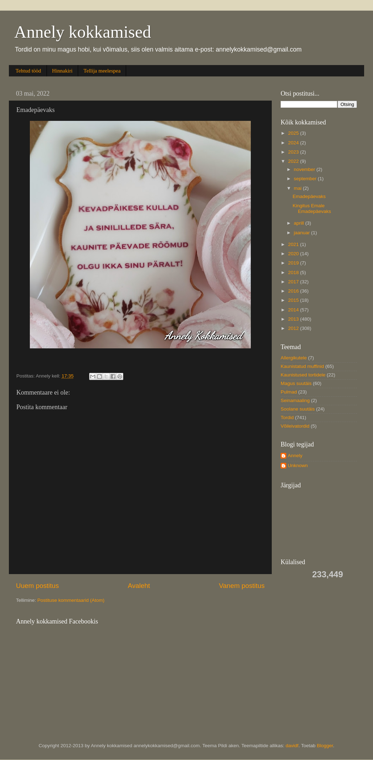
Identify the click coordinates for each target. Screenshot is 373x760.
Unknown (298, 465)
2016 (294, 291)
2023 (294, 152)
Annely (295, 455)
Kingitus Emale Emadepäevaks (312, 208)
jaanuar (302, 232)
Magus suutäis (296, 383)
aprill (299, 223)
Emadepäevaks (309, 196)
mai (298, 188)
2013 (294, 319)
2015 (294, 300)
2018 (294, 272)
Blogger (325, 745)
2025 (294, 133)
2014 (294, 309)
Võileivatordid (295, 426)
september (306, 178)
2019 (294, 263)
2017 (294, 281)
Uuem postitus (37, 585)
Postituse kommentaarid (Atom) (70, 600)
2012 (294, 328)
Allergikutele (294, 357)
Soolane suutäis (298, 409)
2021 (294, 244)
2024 (294, 142)
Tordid (287, 417)
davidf (292, 745)
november (305, 169)
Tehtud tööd (28, 71)
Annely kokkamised (82, 31)
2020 (294, 253)
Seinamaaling (295, 400)
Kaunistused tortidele (303, 375)
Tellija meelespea (101, 71)
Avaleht (139, 585)
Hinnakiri (62, 71)
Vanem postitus (242, 585)
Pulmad (289, 392)
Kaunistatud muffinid (302, 366)
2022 (294, 161)
